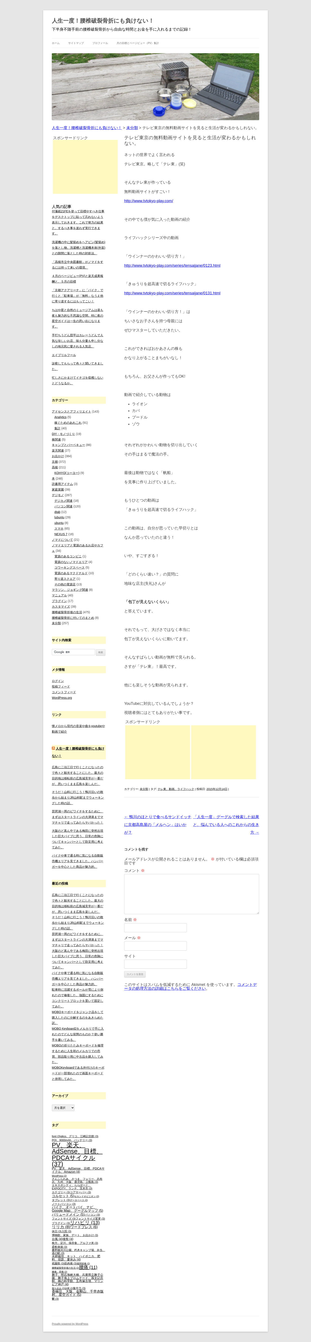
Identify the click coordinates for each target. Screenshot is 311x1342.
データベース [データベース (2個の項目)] (79, 1200)
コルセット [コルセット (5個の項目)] (63, 1196)
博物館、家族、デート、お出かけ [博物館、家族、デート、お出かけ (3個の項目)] (75, 1235)
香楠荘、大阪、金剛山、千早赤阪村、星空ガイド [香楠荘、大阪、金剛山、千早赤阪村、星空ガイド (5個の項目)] (78, 1293)
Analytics (60, 417)
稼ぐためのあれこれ (68, 422)
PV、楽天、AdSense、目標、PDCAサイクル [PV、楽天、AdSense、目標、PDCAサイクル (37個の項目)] (77, 1154)
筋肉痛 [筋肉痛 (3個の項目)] (70, 1263)
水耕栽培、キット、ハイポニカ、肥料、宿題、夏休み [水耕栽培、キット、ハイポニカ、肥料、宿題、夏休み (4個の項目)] (76, 1257)
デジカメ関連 (63, 500)
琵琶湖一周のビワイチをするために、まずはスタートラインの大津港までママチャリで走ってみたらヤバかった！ (77, 817)
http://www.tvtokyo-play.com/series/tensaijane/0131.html (172, 293)
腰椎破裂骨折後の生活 (67, 612)
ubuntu (59, 523)
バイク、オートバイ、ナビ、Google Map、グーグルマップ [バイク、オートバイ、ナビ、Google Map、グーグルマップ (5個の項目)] (77, 1208)
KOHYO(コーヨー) (66, 473)
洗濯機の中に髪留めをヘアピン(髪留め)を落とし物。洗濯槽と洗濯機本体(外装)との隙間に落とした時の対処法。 (78, 247)
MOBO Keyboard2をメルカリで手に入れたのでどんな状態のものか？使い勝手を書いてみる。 (78, 1034)
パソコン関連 (63, 506)
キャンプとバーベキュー (68, 445)
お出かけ (58, 456)
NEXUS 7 (60, 534)
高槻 (55, 467)
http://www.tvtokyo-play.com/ (148, 201)
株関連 (56, 439)
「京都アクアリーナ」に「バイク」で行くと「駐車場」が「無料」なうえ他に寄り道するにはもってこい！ (77, 295)
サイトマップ (76, 43)
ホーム (56, 43)
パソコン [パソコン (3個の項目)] (92, 1214)
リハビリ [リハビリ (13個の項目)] (85, 1222)
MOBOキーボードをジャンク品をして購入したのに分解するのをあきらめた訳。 (77, 1017)
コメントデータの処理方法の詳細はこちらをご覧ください (190, 986)
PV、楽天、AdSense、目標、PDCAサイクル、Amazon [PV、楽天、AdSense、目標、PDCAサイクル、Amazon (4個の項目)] (78, 1170)
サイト (130, 956)
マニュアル (59, 595)
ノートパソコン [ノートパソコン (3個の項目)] (64, 1204)
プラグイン (59, 601)
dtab (57, 512)
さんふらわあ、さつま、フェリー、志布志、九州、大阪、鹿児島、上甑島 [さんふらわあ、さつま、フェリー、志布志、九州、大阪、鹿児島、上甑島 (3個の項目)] (77, 1181)
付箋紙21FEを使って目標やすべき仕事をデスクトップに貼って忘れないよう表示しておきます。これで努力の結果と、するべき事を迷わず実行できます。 (78, 222)
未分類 (144, 789)
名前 (130, 920)
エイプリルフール (64, 355)
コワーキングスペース (69, 567)
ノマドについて (62, 539)
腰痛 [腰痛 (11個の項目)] (88, 1267)
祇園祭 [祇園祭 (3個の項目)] (58, 1263)
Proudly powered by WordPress (70, 1323)
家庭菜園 (58, 489)
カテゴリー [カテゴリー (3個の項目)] (61, 1192)
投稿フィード (61, 686)
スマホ (58, 528)
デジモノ (58, 495)
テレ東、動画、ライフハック (176, 789)
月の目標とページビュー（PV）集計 (138, 43)
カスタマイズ (61, 606)
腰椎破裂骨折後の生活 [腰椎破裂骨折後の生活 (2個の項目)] (65, 1268)
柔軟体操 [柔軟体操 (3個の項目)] (59, 1246)
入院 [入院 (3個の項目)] (66, 1231)
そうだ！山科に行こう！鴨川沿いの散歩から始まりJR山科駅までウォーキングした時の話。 (78, 797)
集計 (57, 428)
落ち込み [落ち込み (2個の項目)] (58, 1288)
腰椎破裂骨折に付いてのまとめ (73, 617)
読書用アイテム (62, 484)
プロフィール (100, 43)
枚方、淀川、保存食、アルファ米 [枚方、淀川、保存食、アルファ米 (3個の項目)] (75, 1243)
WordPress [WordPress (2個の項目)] (59, 1176)
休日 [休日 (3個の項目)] (57, 1231)
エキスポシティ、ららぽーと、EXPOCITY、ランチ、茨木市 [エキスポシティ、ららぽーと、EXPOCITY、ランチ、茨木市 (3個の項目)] (72, 1187)
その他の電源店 (65, 584)
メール (132, 938)
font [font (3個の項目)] (56, 1136)
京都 (55, 461)
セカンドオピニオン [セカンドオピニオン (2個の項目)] (86, 1196)
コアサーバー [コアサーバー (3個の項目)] (80, 1192)
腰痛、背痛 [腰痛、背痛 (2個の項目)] (59, 1271)
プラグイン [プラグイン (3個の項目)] (61, 1223)
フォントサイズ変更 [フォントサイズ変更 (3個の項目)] (90, 1218)
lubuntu (59, 517)
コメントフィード (64, 692)
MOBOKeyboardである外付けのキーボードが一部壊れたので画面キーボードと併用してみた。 (78, 1073)
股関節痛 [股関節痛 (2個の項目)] (83, 1263)
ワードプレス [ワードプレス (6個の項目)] (84, 1227)
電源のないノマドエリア (71, 562)
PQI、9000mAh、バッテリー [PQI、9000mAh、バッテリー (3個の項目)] (72, 1140)
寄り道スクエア (65, 578)
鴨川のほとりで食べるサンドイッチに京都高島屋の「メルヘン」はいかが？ (157, 825)
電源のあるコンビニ (68, 556)
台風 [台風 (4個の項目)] (57, 1239)
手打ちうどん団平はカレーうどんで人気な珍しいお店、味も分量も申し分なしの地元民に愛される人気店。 (77, 340)
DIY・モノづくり (63, 434)
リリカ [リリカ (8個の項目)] (61, 1227)
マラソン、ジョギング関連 (70, 589)
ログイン (58, 681)
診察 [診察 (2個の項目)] (69, 1288)
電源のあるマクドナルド (71, 573)
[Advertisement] (157, 752)
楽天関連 (58, 450)
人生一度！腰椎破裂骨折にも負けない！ (103, 20)
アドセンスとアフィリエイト (71, 411)
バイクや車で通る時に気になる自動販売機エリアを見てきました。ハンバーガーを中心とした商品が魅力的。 (77, 861)
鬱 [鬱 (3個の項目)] (55, 1298)
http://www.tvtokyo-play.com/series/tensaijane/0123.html (172, 265)
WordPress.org (62, 697)
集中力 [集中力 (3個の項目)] (79, 1288)
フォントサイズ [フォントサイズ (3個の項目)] (64, 1218)
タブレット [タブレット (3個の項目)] (61, 1200)
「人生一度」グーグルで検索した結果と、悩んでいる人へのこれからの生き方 (226, 825)
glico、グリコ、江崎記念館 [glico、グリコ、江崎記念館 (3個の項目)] (79, 1136)
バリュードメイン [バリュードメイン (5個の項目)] (68, 1214)
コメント (134, 870)
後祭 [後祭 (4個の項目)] (68, 1239)
